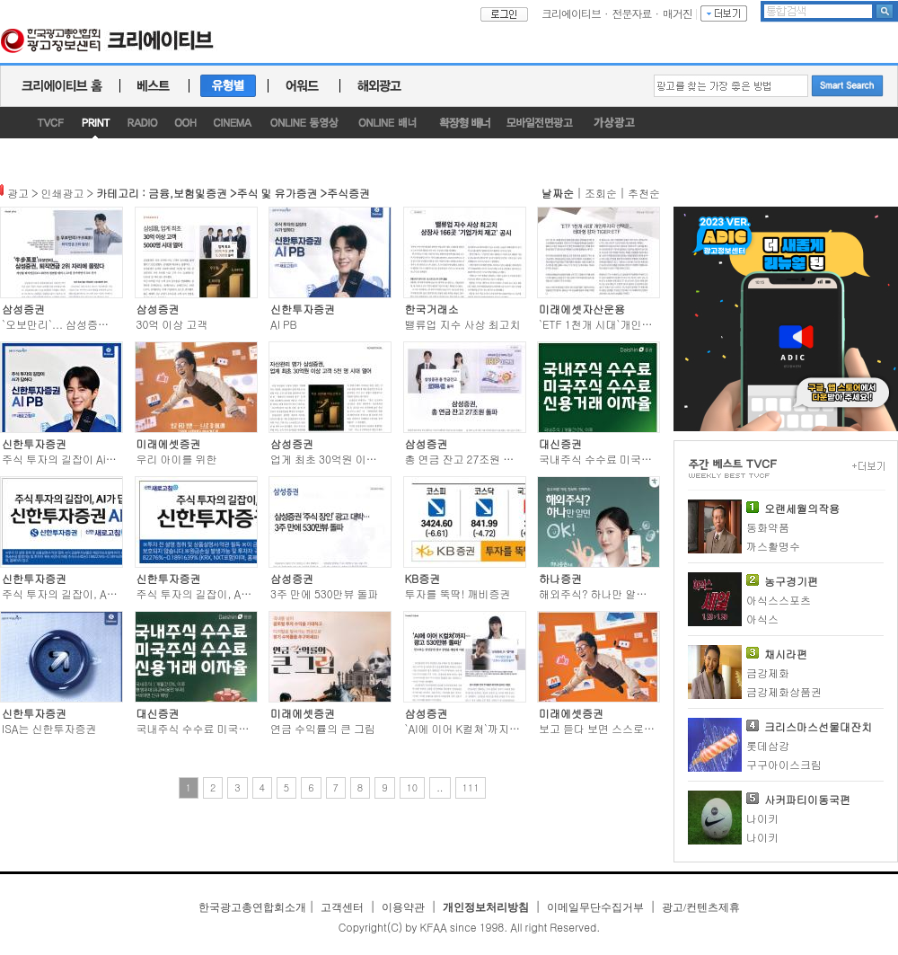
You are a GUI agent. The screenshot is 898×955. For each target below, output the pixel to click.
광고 (18, 192)
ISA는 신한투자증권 (49, 728)
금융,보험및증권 (187, 192)
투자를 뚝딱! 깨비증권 (458, 593)
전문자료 (632, 13)
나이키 (762, 818)
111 (471, 787)
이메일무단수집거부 (595, 907)
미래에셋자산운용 (582, 308)
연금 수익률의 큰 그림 (322, 728)
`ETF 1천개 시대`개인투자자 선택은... (629, 324)
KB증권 (423, 578)
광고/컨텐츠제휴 (701, 907)
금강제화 (767, 672)
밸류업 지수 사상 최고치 (463, 324)
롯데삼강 (767, 745)
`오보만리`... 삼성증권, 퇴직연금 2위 (90, 324)
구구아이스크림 (784, 764)
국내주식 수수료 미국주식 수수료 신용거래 (238, 728)
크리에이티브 (571, 13)
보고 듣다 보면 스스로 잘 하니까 (615, 728)
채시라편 (785, 653)
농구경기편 (791, 580)
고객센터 (342, 907)
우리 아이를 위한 (176, 458)
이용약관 (403, 907)
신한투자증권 (302, 308)
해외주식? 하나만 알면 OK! (603, 593)
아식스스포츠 (778, 599)
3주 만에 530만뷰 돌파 (324, 593)
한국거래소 (432, 308)
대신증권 (560, 443)
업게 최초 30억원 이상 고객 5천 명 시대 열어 (376, 458)
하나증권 (560, 578)
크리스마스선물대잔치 (818, 726)
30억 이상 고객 (172, 324)
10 (412, 787)
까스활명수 (773, 545)
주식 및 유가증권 (277, 192)
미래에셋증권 (168, 443)
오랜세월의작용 (802, 508)
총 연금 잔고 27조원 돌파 (465, 458)
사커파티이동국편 (807, 799)
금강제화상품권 (784, 691)
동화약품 (767, 527)
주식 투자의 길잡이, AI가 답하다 (78, 593)
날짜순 (557, 192)
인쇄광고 (62, 192)
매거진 (677, 13)
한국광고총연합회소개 (252, 907)
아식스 (762, 618)
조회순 (601, 192)
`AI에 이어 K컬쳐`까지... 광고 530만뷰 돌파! (510, 728)
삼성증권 (23, 308)
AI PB (283, 324)
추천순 (644, 192)
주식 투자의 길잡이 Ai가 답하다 (77, 458)
